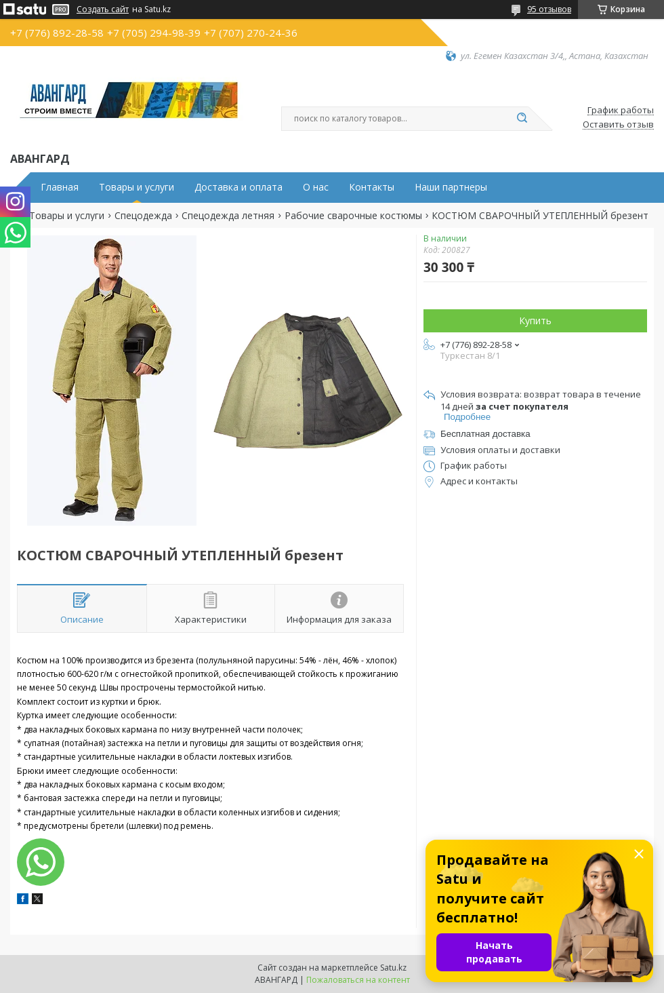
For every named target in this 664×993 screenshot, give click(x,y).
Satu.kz (393, 967)
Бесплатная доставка (485, 434)
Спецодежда (143, 216)
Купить (535, 320)
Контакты (371, 187)
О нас (316, 187)
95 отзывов (549, 9)
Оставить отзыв (618, 125)
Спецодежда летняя (228, 216)
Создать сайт (103, 9)
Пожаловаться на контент (358, 980)
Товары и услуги (136, 187)
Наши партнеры (451, 187)
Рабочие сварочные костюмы (353, 216)
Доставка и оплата (238, 187)
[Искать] (521, 118)
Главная (60, 187)
